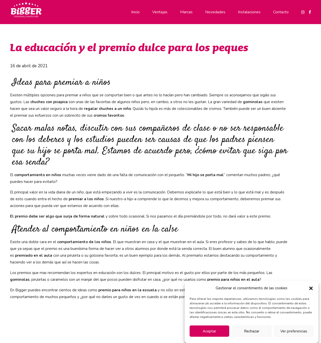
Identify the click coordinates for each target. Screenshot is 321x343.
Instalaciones (249, 12)
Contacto (281, 12)
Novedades (215, 12)
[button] (310, 288)
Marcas (186, 12)
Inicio (135, 12)
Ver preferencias (293, 331)
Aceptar (209, 331)
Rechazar (251, 331)
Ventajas (160, 12)
